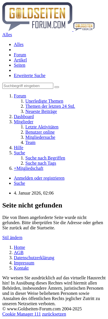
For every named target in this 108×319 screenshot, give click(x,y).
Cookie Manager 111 (21, 314)
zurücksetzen (54, 314)
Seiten (19, 65)
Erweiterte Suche (30, 75)
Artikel (20, 59)
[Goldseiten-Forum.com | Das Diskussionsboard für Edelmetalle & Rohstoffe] (48, 29)
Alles (19, 44)
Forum (20, 54)
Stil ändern (12, 237)
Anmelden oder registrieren (39, 178)
